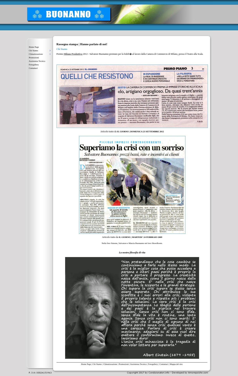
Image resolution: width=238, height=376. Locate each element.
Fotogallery (34, 64)
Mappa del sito (176, 364)
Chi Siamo (97, 364)
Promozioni (34, 57)
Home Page (34, 47)
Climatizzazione (110, 364)
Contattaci (33, 68)
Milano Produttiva (73, 54)
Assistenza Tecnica (37, 61)
